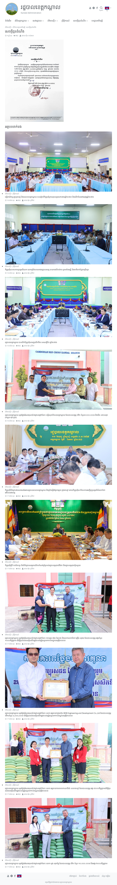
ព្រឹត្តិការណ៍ (66, 20)
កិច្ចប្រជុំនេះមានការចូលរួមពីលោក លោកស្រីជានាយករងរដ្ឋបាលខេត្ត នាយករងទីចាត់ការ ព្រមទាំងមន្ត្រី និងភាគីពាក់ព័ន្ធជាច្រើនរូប (47, 269)
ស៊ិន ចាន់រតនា (29, 35)
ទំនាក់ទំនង (82, 876)
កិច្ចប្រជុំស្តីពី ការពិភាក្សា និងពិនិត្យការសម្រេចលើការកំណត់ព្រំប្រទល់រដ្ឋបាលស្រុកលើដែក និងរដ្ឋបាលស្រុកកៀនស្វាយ (43, 565)
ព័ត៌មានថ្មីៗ (52, 20)
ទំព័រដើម (8, 20)
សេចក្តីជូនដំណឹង (79, 20)
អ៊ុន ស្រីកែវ (31, 200)
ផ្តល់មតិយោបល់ (94, 876)
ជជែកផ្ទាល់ (73, 876)
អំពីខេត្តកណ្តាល (21, 20)
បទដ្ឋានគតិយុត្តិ (97, 20)
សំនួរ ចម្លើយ (106, 876)
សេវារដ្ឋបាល (37, 20)
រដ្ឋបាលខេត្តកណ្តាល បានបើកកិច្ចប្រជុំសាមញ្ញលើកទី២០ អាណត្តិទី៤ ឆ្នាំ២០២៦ (31, 342)
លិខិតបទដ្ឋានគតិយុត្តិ (19, 27)
